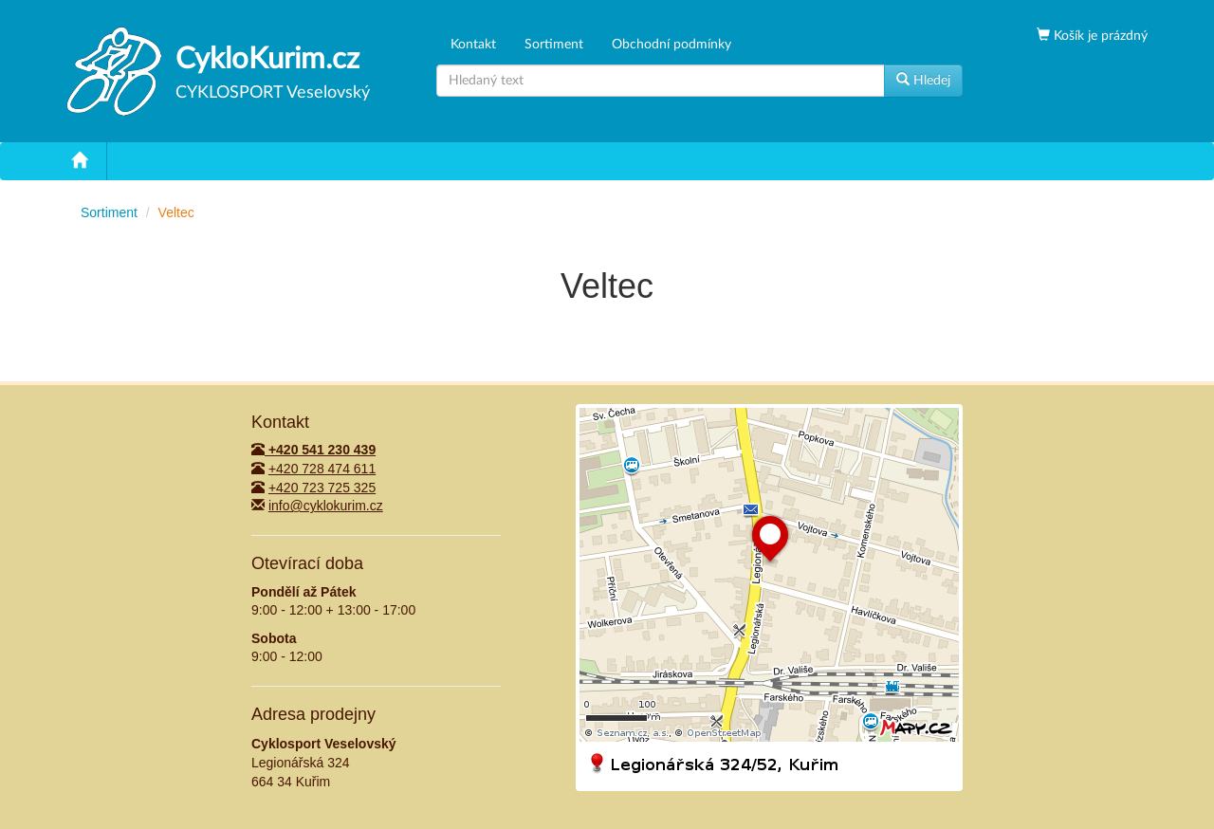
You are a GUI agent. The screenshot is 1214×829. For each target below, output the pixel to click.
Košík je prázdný (1099, 36)
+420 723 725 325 (322, 487)
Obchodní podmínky (671, 44)
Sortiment (553, 44)
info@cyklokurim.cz (325, 505)
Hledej (923, 79)
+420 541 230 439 (313, 449)
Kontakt (473, 44)
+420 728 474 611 (322, 468)
